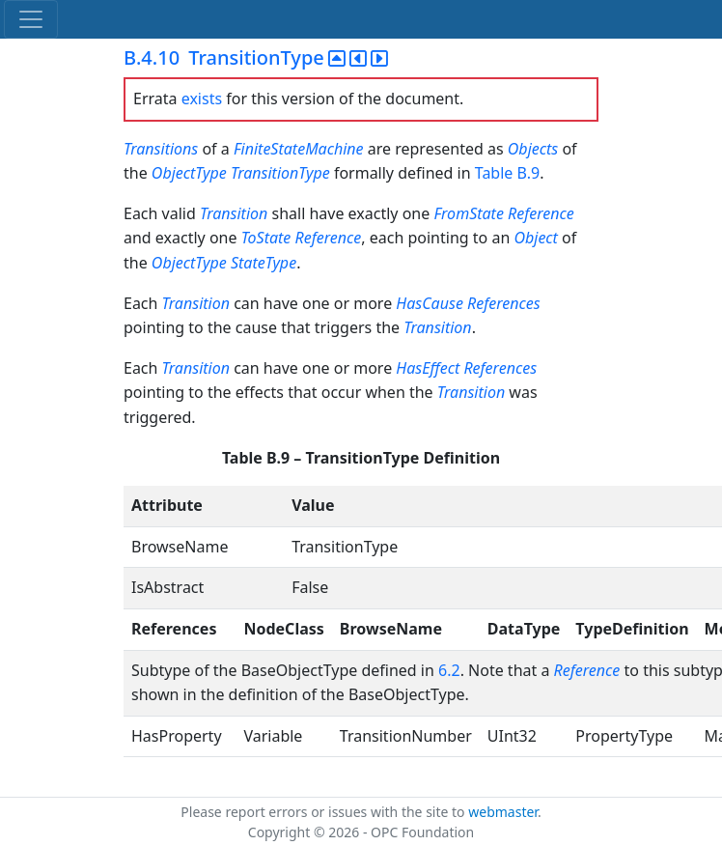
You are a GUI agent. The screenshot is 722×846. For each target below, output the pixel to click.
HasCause (429, 303)
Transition (233, 213)
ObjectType (189, 172)
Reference (541, 213)
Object (535, 237)
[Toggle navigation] (31, 19)
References (504, 303)
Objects (533, 148)
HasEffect (427, 368)
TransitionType (280, 172)
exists (201, 98)
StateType (263, 262)
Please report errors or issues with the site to (324, 812)
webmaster (503, 812)
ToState (266, 237)
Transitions (161, 148)
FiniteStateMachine (299, 148)
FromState (468, 213)
